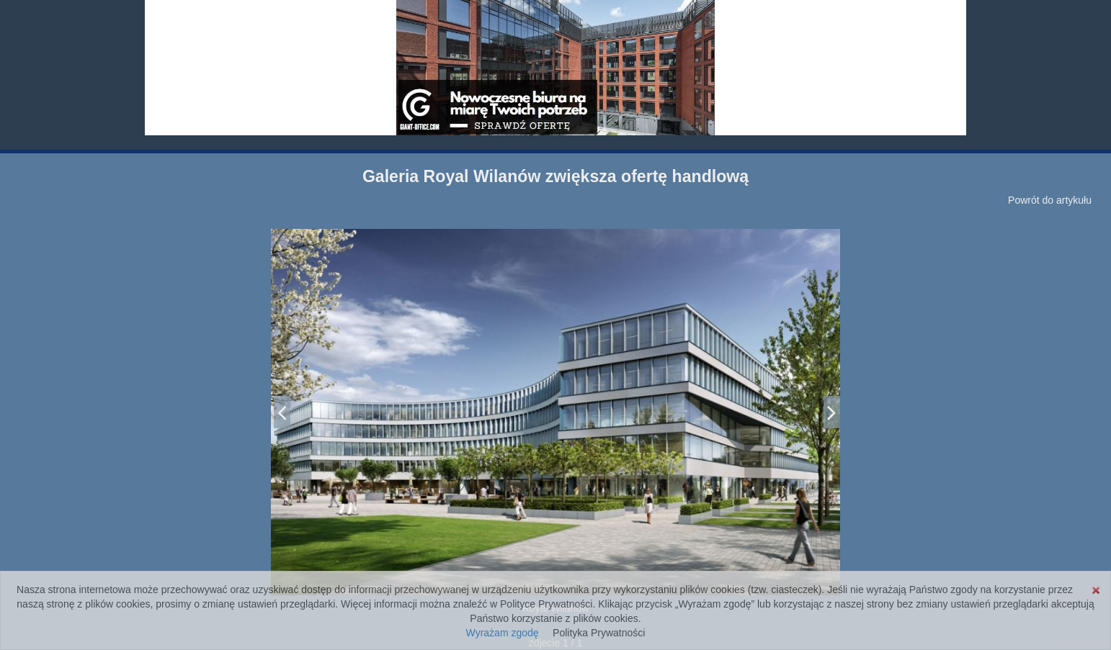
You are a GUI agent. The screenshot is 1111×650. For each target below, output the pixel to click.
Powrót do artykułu (1050, 200)
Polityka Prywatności (599, 632)
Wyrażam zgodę (502, 632)
